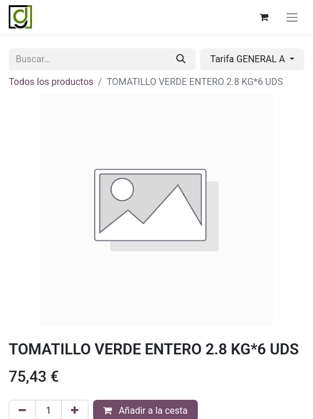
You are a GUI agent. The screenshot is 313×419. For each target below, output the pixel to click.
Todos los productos (51, 81)
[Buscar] (180, 59)
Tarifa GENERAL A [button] (248, 59)
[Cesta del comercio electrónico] (263, 17)
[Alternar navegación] (292, 17)
